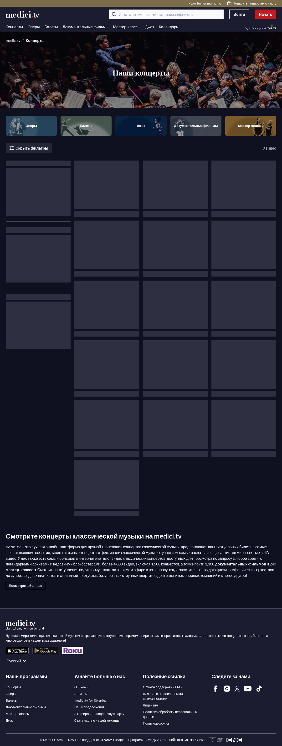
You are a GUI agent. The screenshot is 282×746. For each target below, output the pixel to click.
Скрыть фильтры (28, 148)
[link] (17, 651)
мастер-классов (21, 569)
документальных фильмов (240, 564)
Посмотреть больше (25, 586)
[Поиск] (114, 14)
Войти (239, 14)
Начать (265, 14)
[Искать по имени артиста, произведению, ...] (166, 14)
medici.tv (13, 40)
